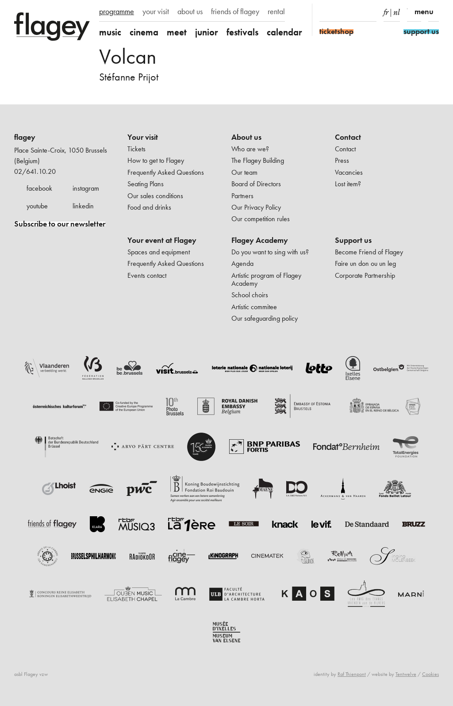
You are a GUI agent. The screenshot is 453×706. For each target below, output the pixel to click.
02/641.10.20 (35, 171)
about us (190, 11)
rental (276, 11)
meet (177, 32)
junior (206, 32)
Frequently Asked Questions (165, 172)
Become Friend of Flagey (369, 252)
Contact (348, 137)
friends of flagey (235, 11)
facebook (39, 188)
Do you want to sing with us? (270, 252)
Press (342, 160)
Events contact (146, 275)
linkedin (83, 206)
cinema (144, 32)
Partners (242, 195)
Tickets (136, 148)
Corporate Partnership (365, 275)
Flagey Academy (259, 240)
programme (116, 11)
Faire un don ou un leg (365, 263)
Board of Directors (256, 183)
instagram (86, 188)
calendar (284, 32)
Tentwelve (405, 674)
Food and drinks (149, 207)
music (110, 32)
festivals (242, 32)
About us (246, 137)
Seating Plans (145, 183)
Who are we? (250, 148)
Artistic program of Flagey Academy (266, 279)
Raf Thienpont (352, 674)
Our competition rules (260, 218)
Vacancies (349, 172)
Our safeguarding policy (264, 318)
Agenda (242, 263)
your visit (155, 11)
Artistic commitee (254, 306)
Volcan (128, 56)
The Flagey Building (257, 160)
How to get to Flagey (155, 160)
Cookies (430, 674)
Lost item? (348, 183)
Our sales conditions (155, 195)
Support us (353, 240)
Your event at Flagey (161, 240)
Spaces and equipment (158, 252)
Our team (244, 172)
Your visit (142, 137)
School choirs (249, 294)
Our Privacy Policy (256, 207)
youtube (37, 206)
